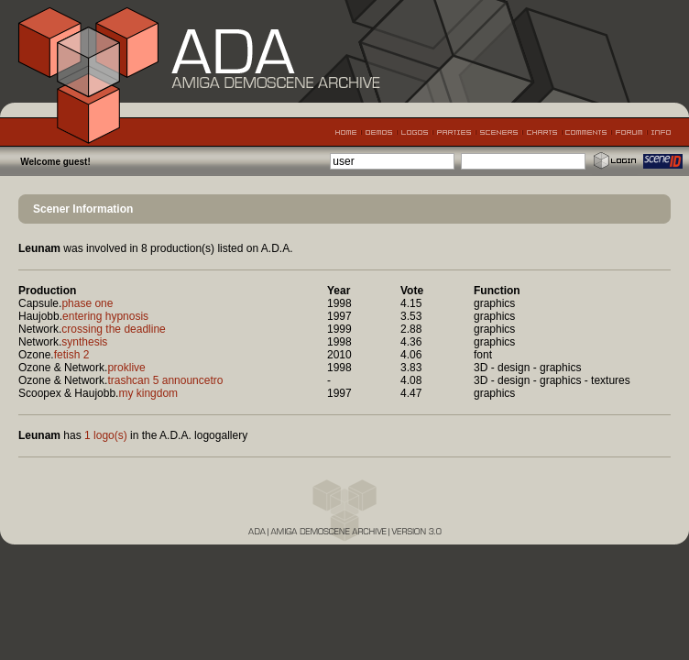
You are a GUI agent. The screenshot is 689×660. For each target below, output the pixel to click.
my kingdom (148, 393)
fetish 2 (72, 354)
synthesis (84, 342)
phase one (87, 303)
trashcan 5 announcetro (165, 380)
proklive (126, 367)
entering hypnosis (105, 316)
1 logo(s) (105, 435)
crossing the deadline (113, 329)
